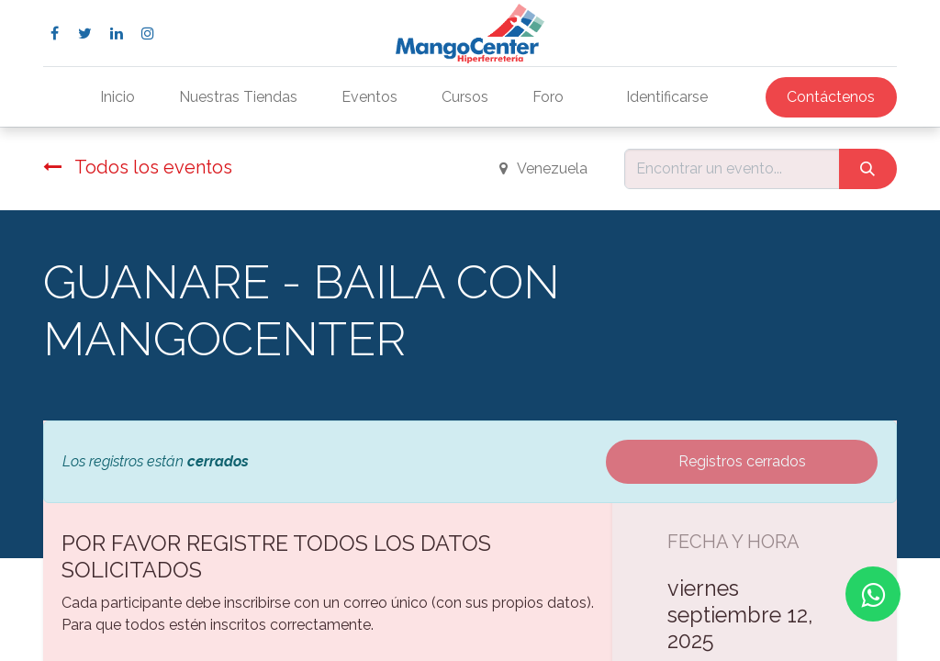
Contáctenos (831, 97)
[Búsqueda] (868, 169)
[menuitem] (117, 97)
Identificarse (667, 97)
